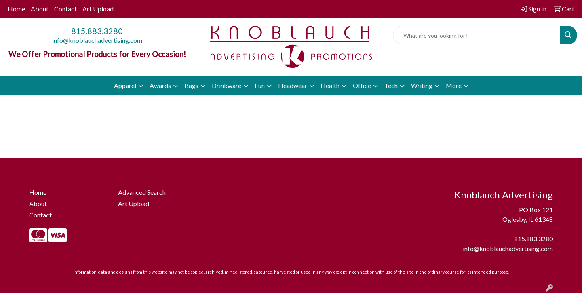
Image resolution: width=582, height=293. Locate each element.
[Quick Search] (476, 35)
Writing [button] (421, 85)
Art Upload (98, 9)
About (39, 9)
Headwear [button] (292, 85)
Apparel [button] (125, 85)
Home (16, 9)
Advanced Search (142, 192)
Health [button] (330, 85)
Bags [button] (191, 85)
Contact (65, 9)
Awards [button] (160, 85)
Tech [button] (391, 85)
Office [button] (362, 85)
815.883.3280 (97, 31)
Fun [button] (260, 85)
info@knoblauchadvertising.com (97, 40)
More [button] (454, 85)
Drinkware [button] (226, 85)
